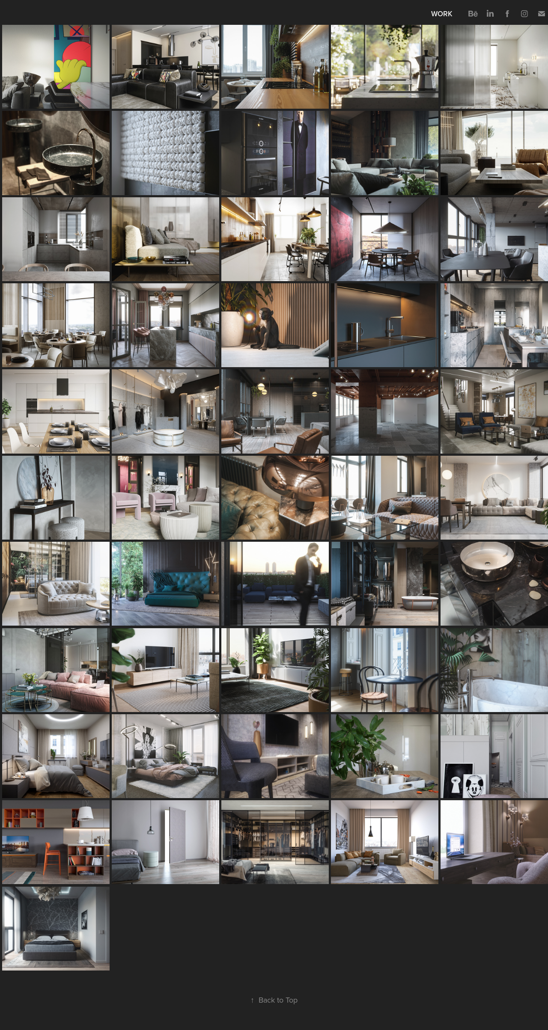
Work (442, 14)
